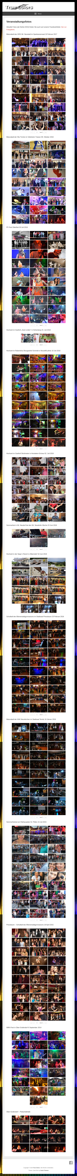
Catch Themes (44, 1170)
